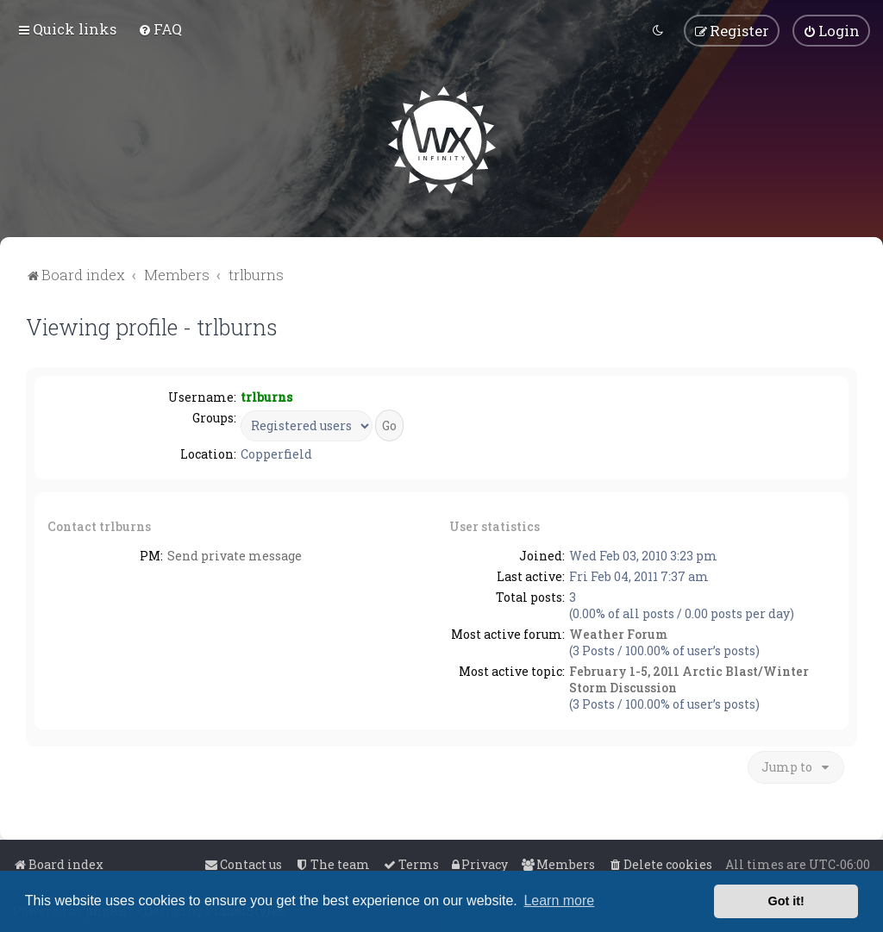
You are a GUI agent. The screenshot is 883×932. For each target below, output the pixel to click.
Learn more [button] (558, 900)
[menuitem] (160, 29)
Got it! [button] (786, 901)
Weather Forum (618, 633)
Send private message (234, 555)
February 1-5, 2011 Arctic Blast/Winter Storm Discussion (689, 678)
